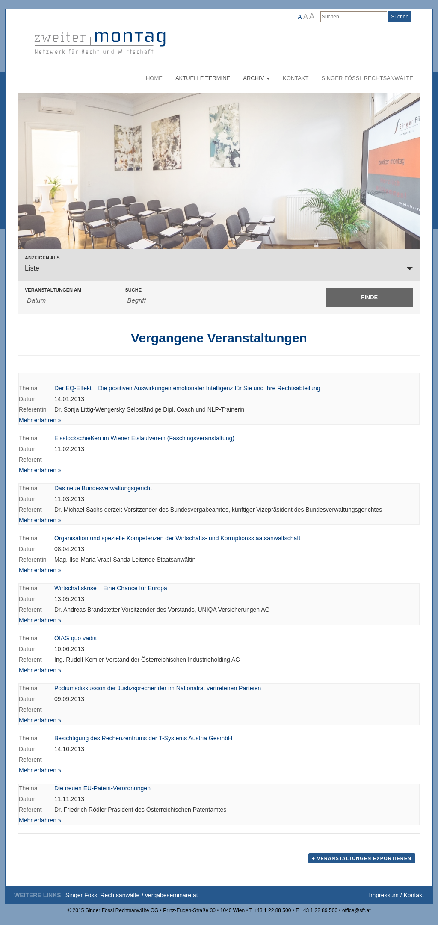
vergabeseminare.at (171, 895)
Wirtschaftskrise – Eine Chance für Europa (110, 588)
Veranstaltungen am (53, 290)
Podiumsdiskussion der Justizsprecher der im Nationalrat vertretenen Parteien (157, 688)
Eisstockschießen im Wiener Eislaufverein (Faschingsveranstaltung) (144, 438)
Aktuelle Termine (202, 78)
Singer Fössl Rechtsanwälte (367, 78)
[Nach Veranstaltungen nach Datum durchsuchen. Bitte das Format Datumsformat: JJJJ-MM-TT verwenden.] (68, 300)
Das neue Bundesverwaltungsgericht (103, 488)
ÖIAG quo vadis (75, 638)
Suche (133, 290)
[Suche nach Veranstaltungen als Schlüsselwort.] (185, 300)
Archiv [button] (256, 78)
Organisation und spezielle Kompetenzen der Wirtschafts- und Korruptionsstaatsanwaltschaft (177, 538)
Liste (32, 268)
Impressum (384, 895)
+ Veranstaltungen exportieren (361, 858)
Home (154, 78)
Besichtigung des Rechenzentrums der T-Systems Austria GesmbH (143, 738)
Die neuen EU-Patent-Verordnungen (102, 788)
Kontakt (295, 78)
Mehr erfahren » (40, 420)
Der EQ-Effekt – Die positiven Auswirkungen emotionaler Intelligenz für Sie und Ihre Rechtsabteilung (187, 388)
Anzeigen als (42, 258)
